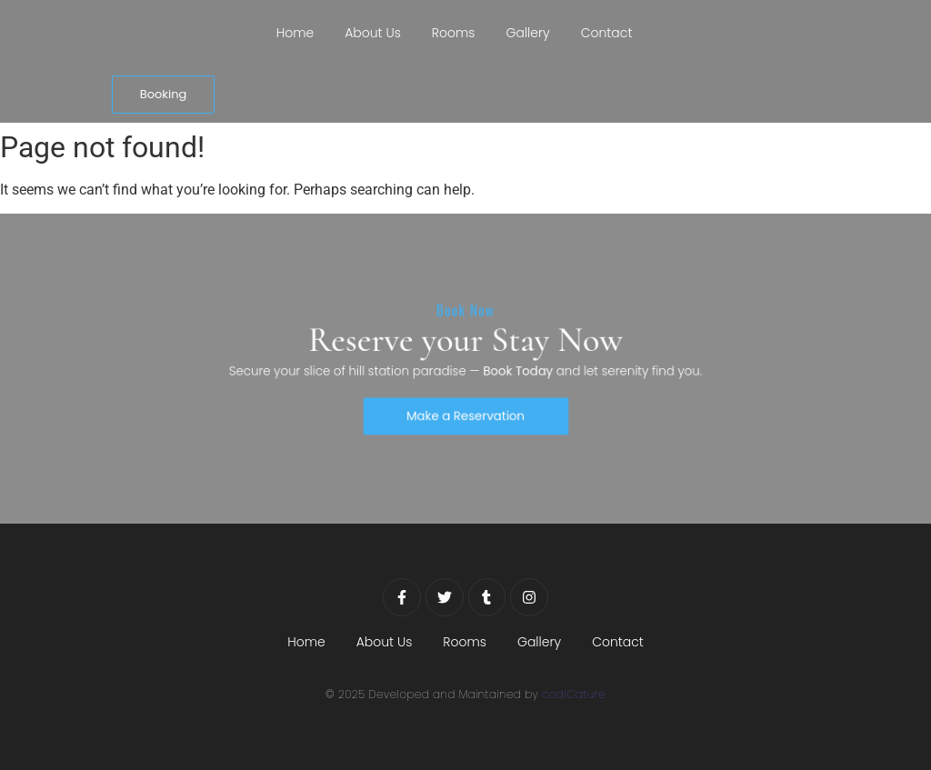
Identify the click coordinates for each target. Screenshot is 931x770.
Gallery (528, 33)
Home (295, 33)
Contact (607, 33)
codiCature (574, 694)
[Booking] (163, 94)
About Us (373, 33)
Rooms (454, 33)
